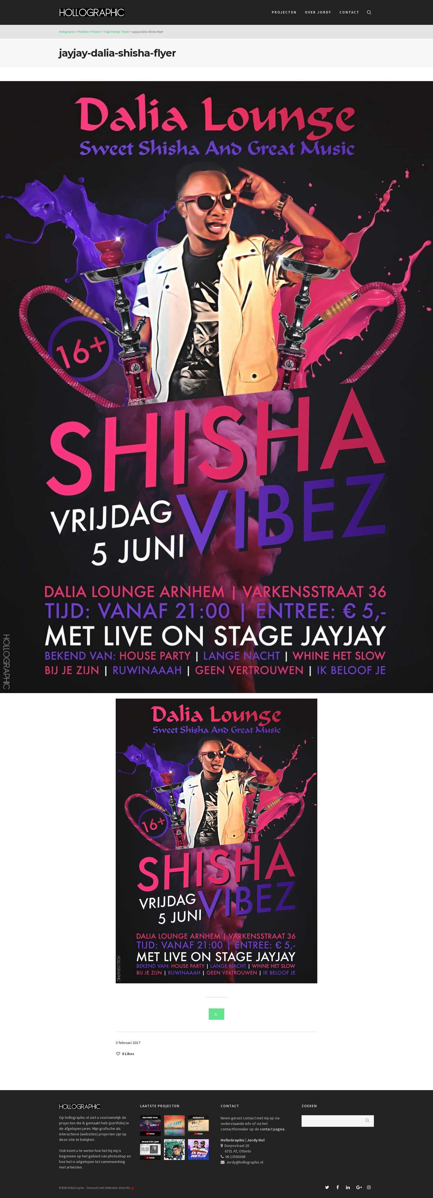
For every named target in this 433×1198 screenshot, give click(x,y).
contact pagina (272, 1129)
